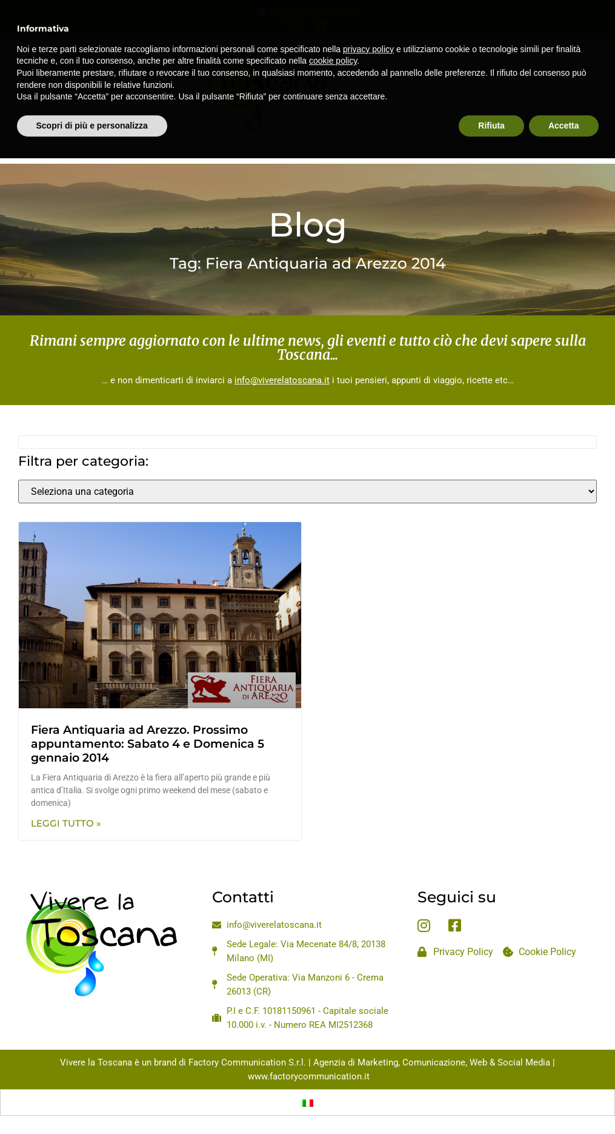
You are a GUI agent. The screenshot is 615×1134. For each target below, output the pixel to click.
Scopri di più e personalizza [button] (92, 97)
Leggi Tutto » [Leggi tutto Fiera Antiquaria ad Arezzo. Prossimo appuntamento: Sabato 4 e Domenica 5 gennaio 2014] (66, 823)
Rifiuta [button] (491, 97)
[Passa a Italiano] (307, 1102)
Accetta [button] (563, 97)
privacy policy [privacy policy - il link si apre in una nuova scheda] (368, 21)
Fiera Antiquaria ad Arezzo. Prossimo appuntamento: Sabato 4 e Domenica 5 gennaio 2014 (147, 744)
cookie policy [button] (333, 33)
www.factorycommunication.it (309, 1076)
